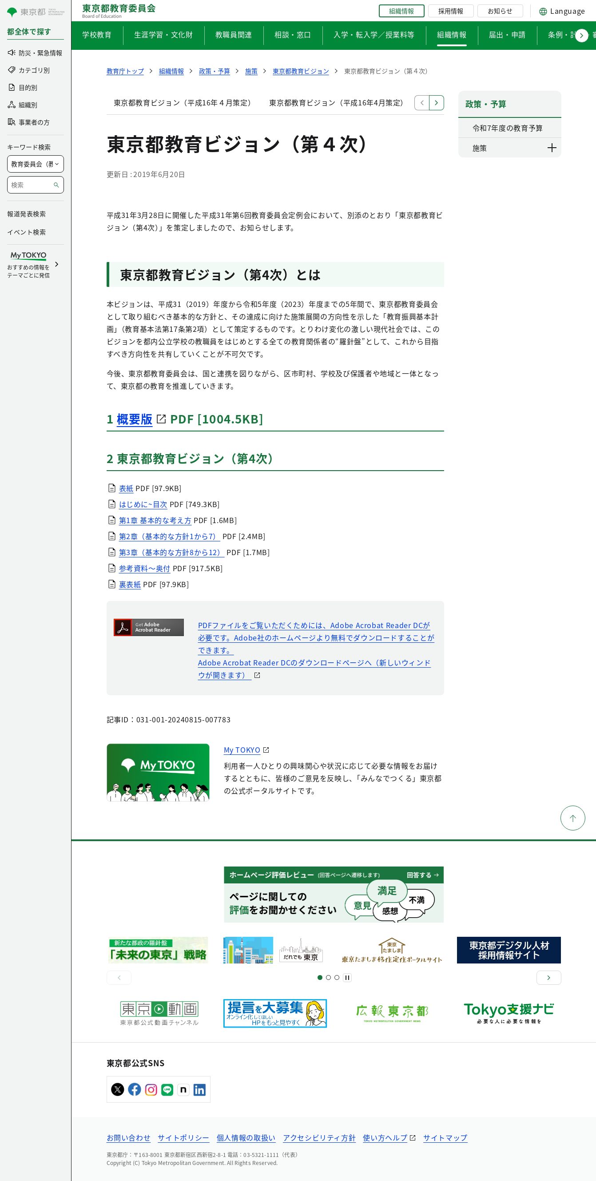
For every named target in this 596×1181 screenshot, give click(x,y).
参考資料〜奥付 (145, 568)
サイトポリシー (183, 1137)
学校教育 (97, 34)
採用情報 (450, 10)
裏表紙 (130, 584)
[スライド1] (320, 977)
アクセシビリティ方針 (319, 1137)
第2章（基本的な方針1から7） (170, 536)
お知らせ (500, 10)
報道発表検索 (26, 213)
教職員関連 (233, 34)
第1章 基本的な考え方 (155, 520)
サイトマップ (445, 1137)
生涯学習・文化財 (163, 34)
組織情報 (401, 10)
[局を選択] (35, 164)
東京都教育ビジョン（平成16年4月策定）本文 (345, 102)
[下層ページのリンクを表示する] (552, 147)
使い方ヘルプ (385, 1137)
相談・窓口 (292, 34)
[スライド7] (336, 977)
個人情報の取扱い (246, 1137)
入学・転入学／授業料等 (374, 34)
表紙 (126, 488)
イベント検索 (26, 231)
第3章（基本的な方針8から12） (172, 552)
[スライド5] (328, 977)
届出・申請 (507, 34)
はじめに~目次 (143, 504)
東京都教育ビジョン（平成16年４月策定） (184, 102)
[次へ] (548, 978)
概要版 (135, 418)
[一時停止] (347, 977)
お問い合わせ (129, 1137)
